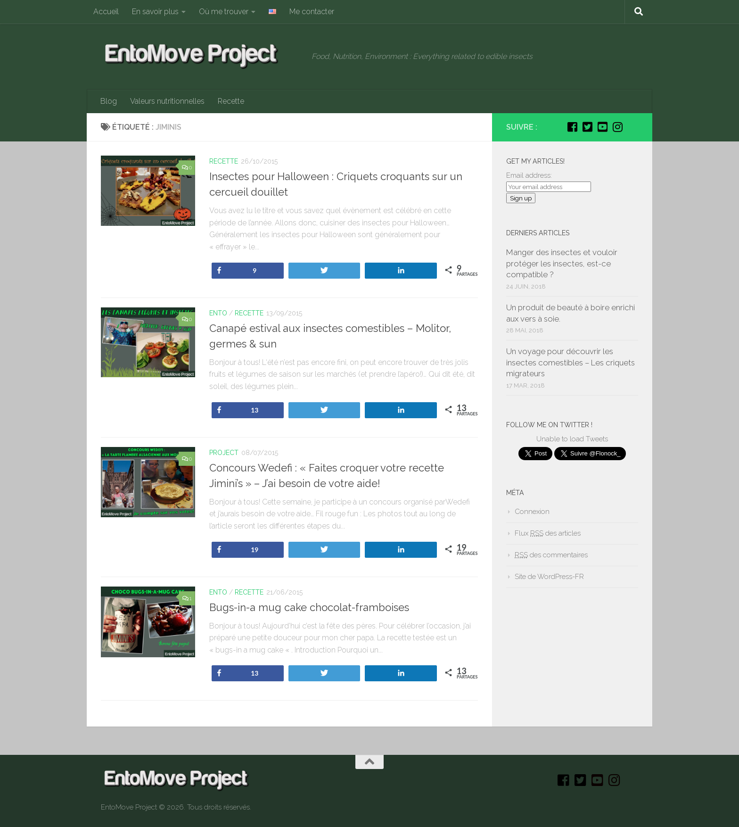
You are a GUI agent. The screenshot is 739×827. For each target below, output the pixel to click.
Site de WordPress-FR (549, 576)
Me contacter (311, 11)
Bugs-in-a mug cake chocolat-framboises (309, 607)
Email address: (529, 175)
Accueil (106, 11)
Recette (231, 101)
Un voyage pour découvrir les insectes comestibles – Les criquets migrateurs (570, 362)
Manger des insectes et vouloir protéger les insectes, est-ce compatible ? (561, 263)
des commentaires (551, 555)
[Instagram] (617, 126)
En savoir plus (155, 11)
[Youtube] (602, 126)
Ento (218, 313)
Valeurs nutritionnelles (167, 101)
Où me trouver (223, 11)
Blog (108, 101)
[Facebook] (572, 126)
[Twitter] (587, 126)
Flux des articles (548, 533)
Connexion (532, 511)
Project (223, 452)
